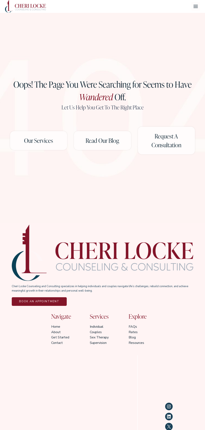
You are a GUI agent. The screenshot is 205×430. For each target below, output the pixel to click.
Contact (57, 342)
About (56, 332)
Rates (133, 332)
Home (55, 326)
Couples (96, 332)
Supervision (98, 342)
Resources (136, 342)
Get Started (60, 337)
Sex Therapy (99, 337)
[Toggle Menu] (195, 6)
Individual (96, 326)
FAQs (133, 326)
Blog (132, 337)
